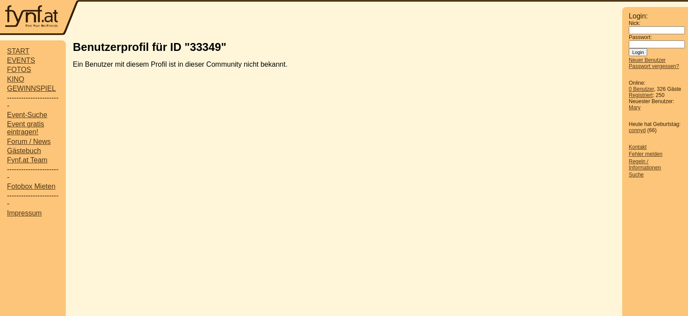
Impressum (24, 213)
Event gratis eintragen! (25, 128)
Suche (636, 175)
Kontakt (638, 147)
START (18, 51)
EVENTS (21, 60)
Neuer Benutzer (647, 60)
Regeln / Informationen (645, 164)
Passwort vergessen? (654, 66)
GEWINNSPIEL (31, 88)
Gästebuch (24, 150)
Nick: (635, 23)
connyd (637, 130)
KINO (15, 79)
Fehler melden (646, 154)
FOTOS (19, 69)
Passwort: (640, 37)
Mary (635, 107)
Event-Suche (27, 114)
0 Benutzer (641, 89)
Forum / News (29, 141)
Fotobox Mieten (31, 186)
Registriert (641, 95)
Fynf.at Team (27, 160)
